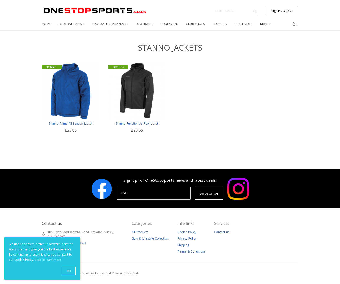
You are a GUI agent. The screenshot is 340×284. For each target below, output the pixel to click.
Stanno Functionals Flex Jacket (137, 123)
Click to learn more (48, 260)
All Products (140, 232)
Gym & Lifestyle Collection (150, 238)
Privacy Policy (186, 238)
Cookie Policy (186, 232)
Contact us (221, 232)
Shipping (183, 245)
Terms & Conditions (191, 251)
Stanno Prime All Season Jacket (70, 123)
